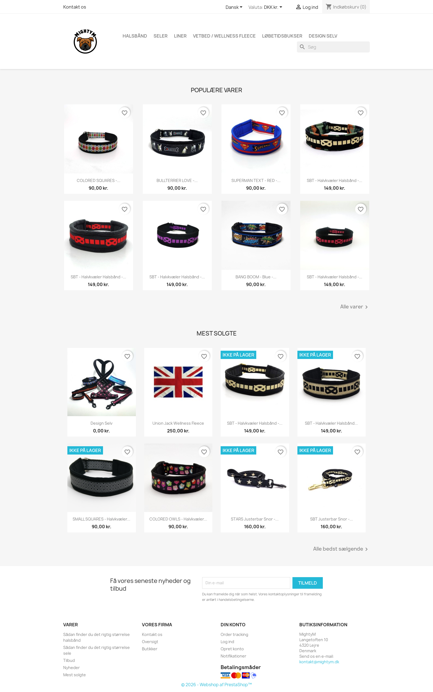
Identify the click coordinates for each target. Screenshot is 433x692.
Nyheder (71, 667)
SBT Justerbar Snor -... (331, 519)
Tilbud (69, 660)
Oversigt (150, 641)
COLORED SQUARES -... (98, 180)
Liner (180, 36)
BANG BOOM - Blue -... (256, 276)
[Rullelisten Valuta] (274, 7)
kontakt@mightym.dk (319, 661)
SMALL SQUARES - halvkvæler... (101, 519)
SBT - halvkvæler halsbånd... (331, 423)
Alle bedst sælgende (341, 549)
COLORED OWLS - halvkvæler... (178, 519)
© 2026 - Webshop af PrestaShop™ (216, 685)
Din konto (233, 625)
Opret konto (232, 648)
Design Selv (323, 36)
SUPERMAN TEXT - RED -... (256, 180)
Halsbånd (135, 36)
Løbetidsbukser (282, 36)
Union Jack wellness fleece (178, 423)
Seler (161, 36)
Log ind (227, 641)
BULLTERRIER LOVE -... (177, 180)
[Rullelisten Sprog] (235, 7)
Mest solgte (74, 674)
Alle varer (355, 307)
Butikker (149, 648)
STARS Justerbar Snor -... (255, 519)
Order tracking (234, 634)
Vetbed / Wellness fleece (224, 36)
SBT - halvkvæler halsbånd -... (334, 180)
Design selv (101, 423)
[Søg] (333, 46)
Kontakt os (74, 7)
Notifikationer (233, 656)
